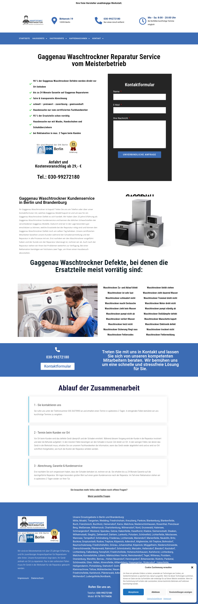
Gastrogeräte (58, 38)
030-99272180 (112, 18)
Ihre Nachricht (121, 118)
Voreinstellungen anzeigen (180, 592)
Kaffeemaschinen (79, 38)
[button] (192, 567)
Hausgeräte (39, 38)
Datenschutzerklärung (154, 599)
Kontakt (97, 38)
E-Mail (116, 104)
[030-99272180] (98, 20)
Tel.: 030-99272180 (58, 177)
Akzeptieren (133, 592)
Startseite (24, 38)
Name (116, 91)
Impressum (167, 599)
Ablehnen (156, 592)
